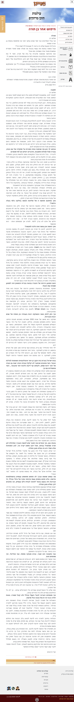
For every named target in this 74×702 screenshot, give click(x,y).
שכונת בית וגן (68, 42)
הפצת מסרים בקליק (67, 674)
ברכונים (45, 683)
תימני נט (70, 36)
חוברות (46, 680)
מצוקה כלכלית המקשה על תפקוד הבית (44, 663)
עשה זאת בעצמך (67, 33)
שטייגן (48, 26)
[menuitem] (65, 27)
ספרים (46, 673)
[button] (7, 2)
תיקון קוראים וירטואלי (66, 27)
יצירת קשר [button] (2, 24)
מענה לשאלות (37, 26)
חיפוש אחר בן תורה (42, 29)
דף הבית (53, 26)
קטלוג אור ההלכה (42, 671)
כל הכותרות (69, 30)
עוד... (53, 660)
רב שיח (44, 26)
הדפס (33, 657)
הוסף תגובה (27, 657)
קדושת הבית (29, 26)
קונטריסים (45, 677)
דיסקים (46, 686)
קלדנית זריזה (69, 671)
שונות (46, 689)
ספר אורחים (69, 39)
